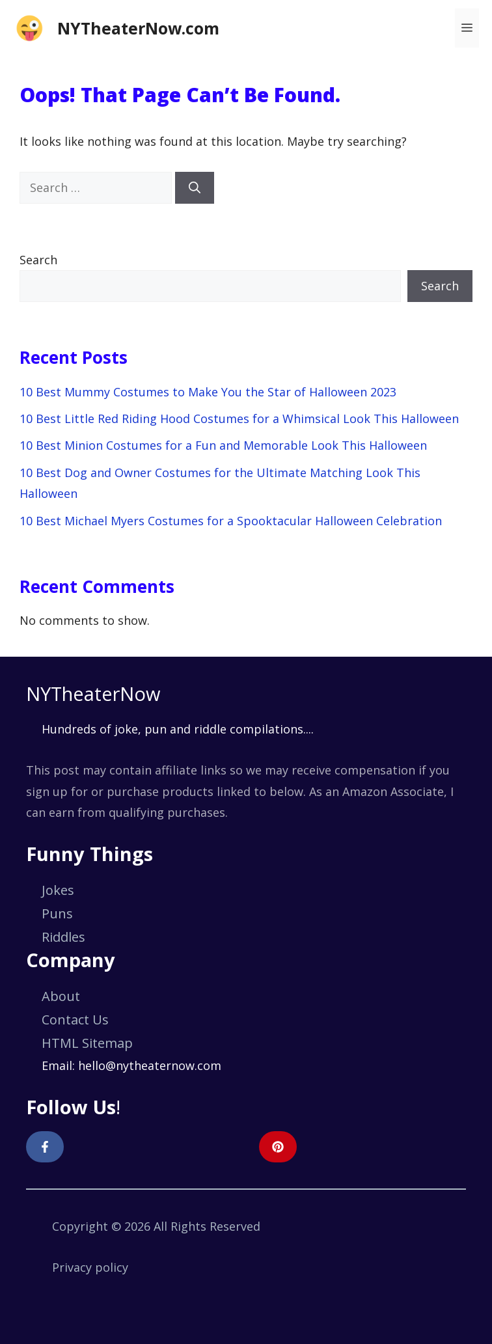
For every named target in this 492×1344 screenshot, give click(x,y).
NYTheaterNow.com (138, 28)
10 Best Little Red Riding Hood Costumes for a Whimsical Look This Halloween (239, 418)
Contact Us (75, 1019)
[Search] (194, 188)
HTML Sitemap (87, 1043)
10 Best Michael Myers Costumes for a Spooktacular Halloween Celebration (231, 520)
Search (38, 259)
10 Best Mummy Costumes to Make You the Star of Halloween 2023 (208, 392)
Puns (57, 913)
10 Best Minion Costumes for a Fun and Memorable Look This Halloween (223, 445)
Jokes (58, 890)
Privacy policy (90, 1267)
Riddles (63, 937)
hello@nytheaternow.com (149, 1065)
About (61, 996)
